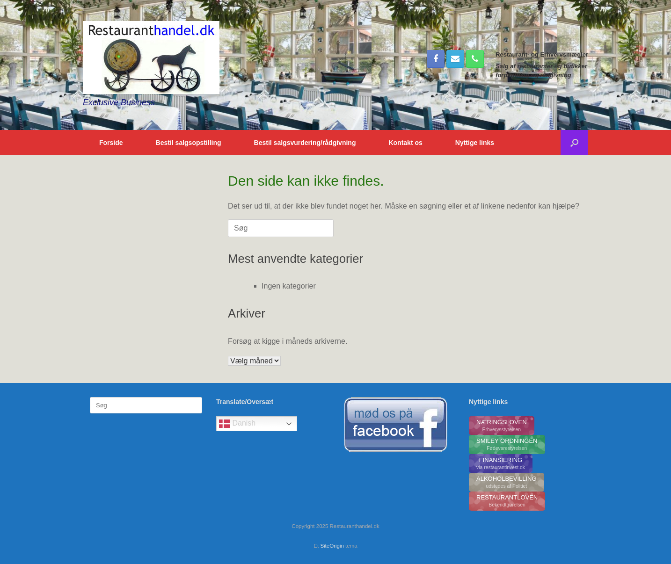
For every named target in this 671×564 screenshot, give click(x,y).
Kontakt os (405, 142)
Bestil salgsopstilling (188, 142)
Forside (111, 142)
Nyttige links (474, 142)
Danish (237, 423)
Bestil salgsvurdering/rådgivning (305, 142)
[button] (574, 142)
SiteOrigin (332, 546)
